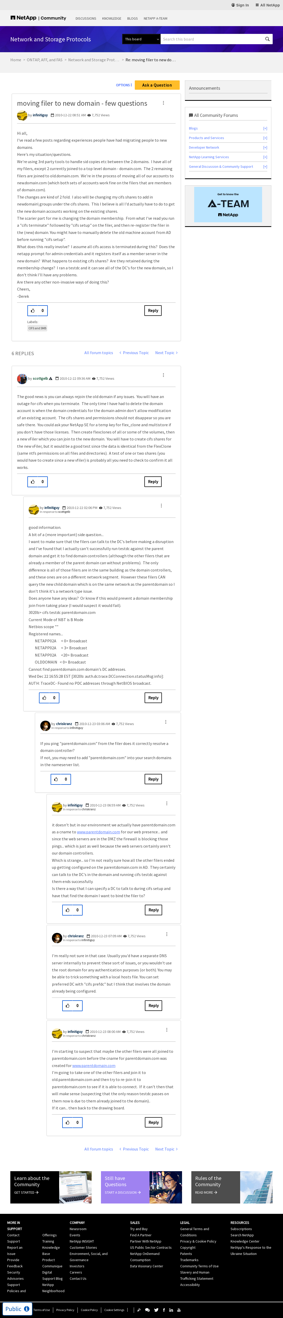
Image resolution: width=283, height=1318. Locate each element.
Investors (77, 1266)
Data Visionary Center (146, 1266)
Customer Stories (83, 1247)
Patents (186, 1253)
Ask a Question (157, 85)
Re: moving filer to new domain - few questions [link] (151, 59)
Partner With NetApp (145, 1241)
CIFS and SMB (37, 328)
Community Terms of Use (199, 1266)
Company (77, 1222)
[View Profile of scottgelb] (40, 378)
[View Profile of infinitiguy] (40, 115)
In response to (55, 512)
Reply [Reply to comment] (153, 481)
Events (75, 1235)
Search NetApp (242, 1235)
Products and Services (206, 137)
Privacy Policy (65, 1310)
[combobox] (217, 39)
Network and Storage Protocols (94, 59)
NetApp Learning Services (209, 157)
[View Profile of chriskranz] (64, 723)
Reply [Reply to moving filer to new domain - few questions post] (153, 310)
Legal (185, 1222)
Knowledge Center (245, 1241)
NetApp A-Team (155, 18)
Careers (76, 1272)
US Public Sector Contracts (151, 1247)
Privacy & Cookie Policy (198, 1241)
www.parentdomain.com (98, 831)
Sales (135, 1222)
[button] (163, 103)
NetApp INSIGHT (82, 1241)
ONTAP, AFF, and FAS (44, 59)
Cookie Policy (89, 1310)
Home (15, 59)
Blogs (132, 18)
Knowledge (111, 18)
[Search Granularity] (141, 39)
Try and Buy (139, 1228)
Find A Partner (141, 1235)
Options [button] (123, 85)
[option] (228, 205)
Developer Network (204, 147)
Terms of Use (41, 1310)
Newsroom (78, 1228)
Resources (240, 1222)
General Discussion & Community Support (221, 166)
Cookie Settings (114, 1310)
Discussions (86, 18)
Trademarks (189, 1260)
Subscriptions (241, 1228)
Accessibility (190, 1284)
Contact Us (78, 1278)
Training (48, 1241)
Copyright (187, 1247)
